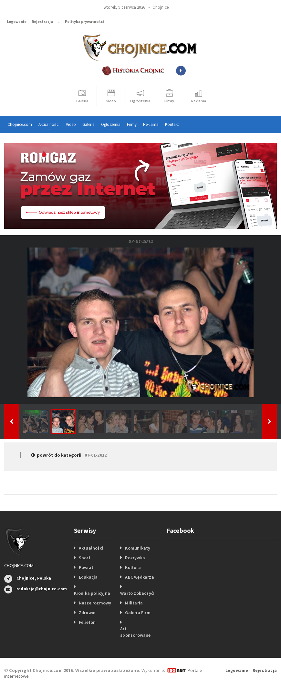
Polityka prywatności (84, 21)
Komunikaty (137, 548)
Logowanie (16, 21)
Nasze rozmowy (95, 603)
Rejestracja (42, 21)
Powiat (86, 567)
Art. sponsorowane (135, 632)
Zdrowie (87, 612)
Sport (84, 558)
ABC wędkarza (139, 577)
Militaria (134, 603)
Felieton (87, 622)
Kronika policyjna (92, 593)
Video (71, 124)
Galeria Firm (138, 612)
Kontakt (172, 124)
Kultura (132, 567)
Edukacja (88, 577)
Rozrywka (135, 558)
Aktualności (91, 548)
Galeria (88, 124)
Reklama (151, 124)
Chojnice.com (19, 124)
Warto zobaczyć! (137, 593)
